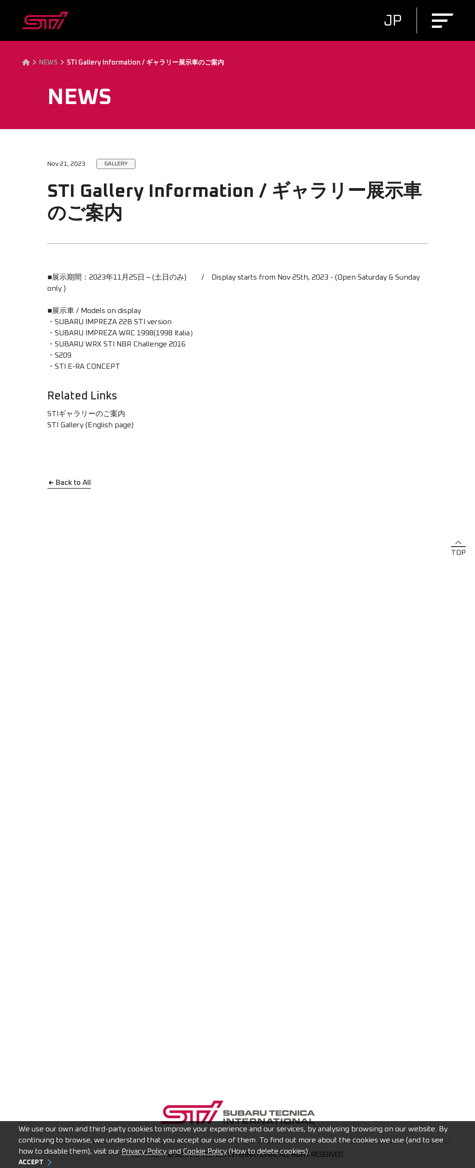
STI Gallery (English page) (90, 425)
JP (393, 21)
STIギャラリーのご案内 (86, 414)
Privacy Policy (144, 1151)
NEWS (48, 62)
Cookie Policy (205, 1151)
